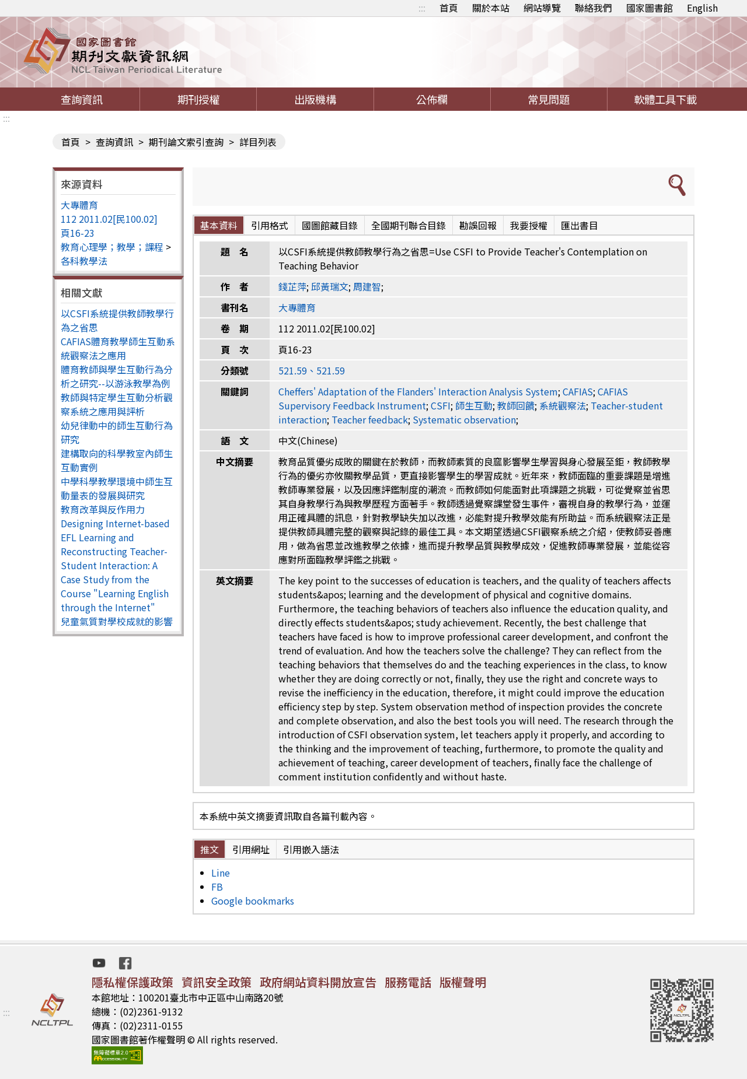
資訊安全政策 (216, 981)
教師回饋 (516, 405)
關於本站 (490, 8)
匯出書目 (579, 225)
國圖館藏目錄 (330, 225)
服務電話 (408, 981)
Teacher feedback (369, 419)
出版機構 (315, 99)
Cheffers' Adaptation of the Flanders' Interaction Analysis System (418, 391)
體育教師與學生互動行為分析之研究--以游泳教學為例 (117, 376)
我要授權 (528, 225)
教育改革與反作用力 (103, 509)
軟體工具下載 (665, 99)
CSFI (441, 405)
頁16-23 (78, 233)
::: (421, 8)
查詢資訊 (82, 99)
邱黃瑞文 (329, 286)
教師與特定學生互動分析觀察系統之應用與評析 (117, 404)
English (702, 8)
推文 (209, 849)
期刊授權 (198, 99)
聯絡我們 (593, 8)
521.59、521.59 (311, 370)
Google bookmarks (252, 901)
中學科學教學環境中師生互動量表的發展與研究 (117, 488)
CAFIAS (578, 391)
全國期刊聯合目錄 (408, 225)
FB (217, 887)
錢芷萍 (292, 286)
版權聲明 (462, 981)
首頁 (448, 8)
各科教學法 (84, 261)
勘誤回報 (478, 225)
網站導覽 (542, 8)
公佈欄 (432, 99)
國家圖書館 (649, 8)
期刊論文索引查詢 (186, 142)
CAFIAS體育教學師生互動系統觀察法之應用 (118, 348)
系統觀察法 (562, 405)
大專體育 (79, 205)
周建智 (367, 286)
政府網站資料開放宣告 (318, 981)
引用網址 (251, 849)
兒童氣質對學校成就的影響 (117, 621)
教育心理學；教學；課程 (112, 247)
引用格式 (269, 225)
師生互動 (474, 405)
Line (220, 873)
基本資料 (219, 225)
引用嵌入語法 (311, 849)
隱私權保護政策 (132, 981)
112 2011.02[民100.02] (109, 219)
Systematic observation (464, 419)
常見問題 (549, 99)
